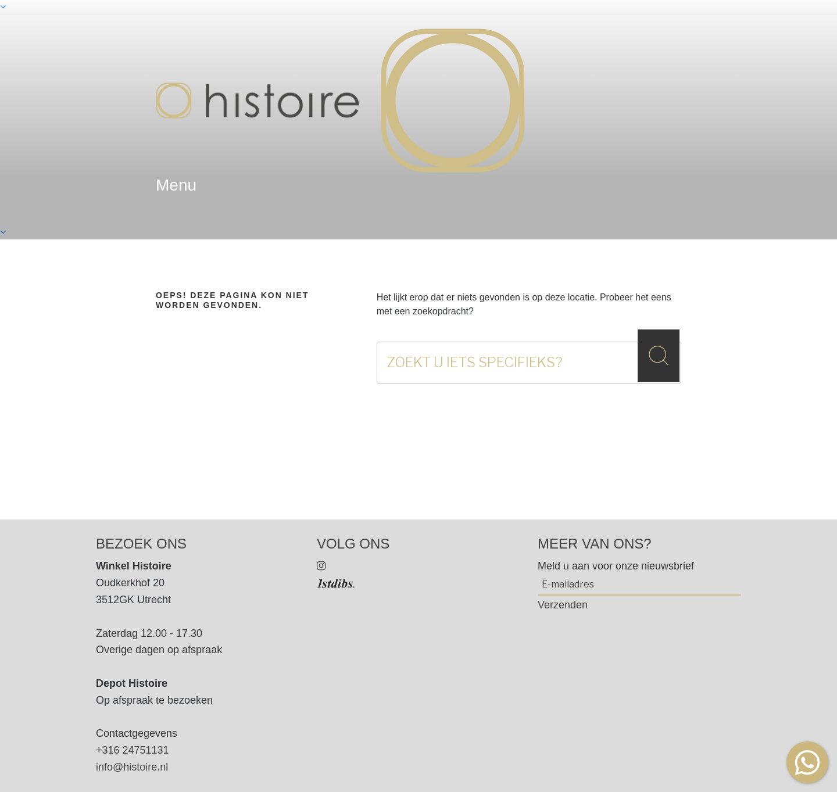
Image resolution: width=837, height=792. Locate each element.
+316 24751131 (132, 750)
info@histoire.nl (132, 767)
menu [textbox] (176, 185)
